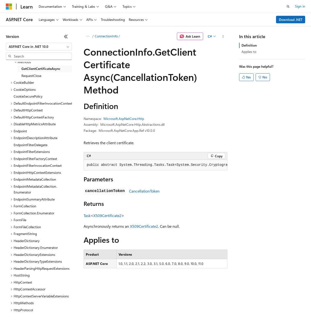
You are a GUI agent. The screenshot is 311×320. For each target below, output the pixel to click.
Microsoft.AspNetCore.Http (124, 118)
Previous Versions (44, 305)
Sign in (300, 6)
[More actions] (223, 36)
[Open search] (288, 6)
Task (87, 215)
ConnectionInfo (106, 36)
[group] (155, 165)
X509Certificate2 (107, 215)
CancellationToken (144, 191)
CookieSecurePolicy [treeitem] (28, 96)
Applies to (249, 51)
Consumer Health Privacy (139, 305)
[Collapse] (66, 36)
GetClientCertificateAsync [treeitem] (40, 68)
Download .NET (290, 19)
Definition (249, 45)
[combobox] (39, 47)
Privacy (106, 305)
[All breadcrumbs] (88, 36)
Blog (66, 305)
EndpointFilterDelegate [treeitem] (30, 145)
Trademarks (201, 305)
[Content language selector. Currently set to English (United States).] (28, 294)
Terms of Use (177, 305)
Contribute (87, 305)
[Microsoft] (9, 6)
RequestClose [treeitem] (31, 75)
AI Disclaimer (15, 305)
